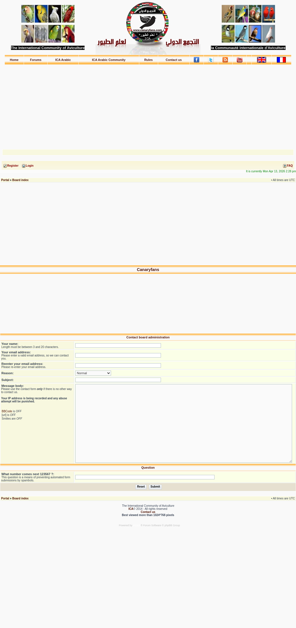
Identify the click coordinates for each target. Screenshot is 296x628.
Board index (20, 180)
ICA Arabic (63, 59)
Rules (148, 59)
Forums (35, 59)
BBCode (7, 411)
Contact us (174, 59)
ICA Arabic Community (108, 59)
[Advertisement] (148, 104)
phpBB (137, 525)
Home (14, 59)
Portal (5, 180)
